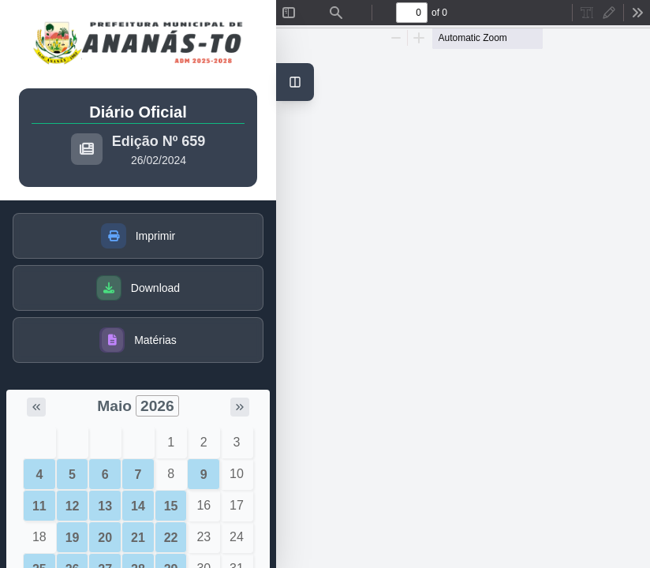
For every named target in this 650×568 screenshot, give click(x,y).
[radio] (587, 13)
